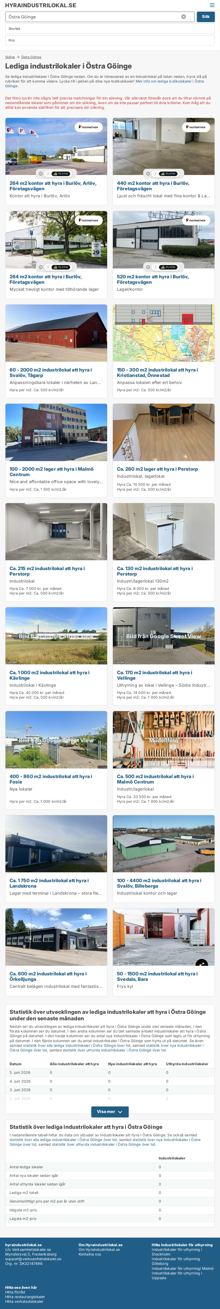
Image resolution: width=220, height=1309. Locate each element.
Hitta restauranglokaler (25, 1296)
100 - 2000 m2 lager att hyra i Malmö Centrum (52, 471)
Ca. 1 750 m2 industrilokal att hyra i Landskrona (49, 883)
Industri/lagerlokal (135, 789)
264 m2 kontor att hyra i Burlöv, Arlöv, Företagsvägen (53, 185)
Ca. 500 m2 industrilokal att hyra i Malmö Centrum (155, 779)
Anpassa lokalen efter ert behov (149, 382)
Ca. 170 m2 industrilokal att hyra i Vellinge (154, 675)
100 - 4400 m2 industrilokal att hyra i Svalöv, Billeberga (159, 883)
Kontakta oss (90, 1254)
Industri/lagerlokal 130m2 (143, 581)
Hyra (121, 484)
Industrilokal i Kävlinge (33, 685)
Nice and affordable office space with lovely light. (60, 481)
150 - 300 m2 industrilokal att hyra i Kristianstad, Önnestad (157, 372)
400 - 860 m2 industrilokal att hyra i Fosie (51, 779)
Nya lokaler (21, 789)
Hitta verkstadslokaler (24, 1301)
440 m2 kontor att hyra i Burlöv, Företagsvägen (153, 185)
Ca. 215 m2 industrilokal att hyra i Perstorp (47, 571)
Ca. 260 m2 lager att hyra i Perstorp (157, 469)
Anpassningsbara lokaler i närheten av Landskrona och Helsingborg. (80, 382)
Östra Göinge (31, 57)
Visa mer (106, 1111)
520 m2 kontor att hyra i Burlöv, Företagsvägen (153, 279)
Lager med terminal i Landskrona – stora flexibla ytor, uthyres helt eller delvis (88, 893)
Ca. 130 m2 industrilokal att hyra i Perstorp (155, 571)
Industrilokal (22, 581)
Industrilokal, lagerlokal (140, 476)
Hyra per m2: (21, 390)
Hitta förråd (15, 1292)
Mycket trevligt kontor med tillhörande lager (54, 289)
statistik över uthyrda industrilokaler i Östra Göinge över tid (114, 1050)
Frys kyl (125, 986)
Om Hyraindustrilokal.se (99, 1249)
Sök (206, 16)
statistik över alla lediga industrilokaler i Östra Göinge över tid (76, 1045)
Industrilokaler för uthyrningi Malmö (183, 1268)
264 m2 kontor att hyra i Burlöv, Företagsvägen (45, 279)
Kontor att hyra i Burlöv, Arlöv (40, 195)
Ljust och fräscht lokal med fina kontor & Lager (165, 195)
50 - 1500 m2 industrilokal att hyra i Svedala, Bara (157, 976)
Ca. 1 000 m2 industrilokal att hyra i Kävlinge (50, 675)
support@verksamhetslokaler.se (33, 1259)
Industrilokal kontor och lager (147, 893)
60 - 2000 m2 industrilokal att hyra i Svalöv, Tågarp (51, 372)
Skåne (10, 57)
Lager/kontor (130, 289)
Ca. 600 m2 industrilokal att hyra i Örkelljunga (48, 976)
